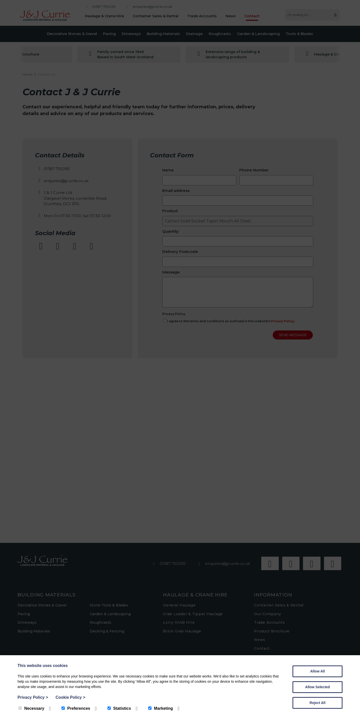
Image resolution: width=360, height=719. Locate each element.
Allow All (317, 671)
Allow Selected (317, 687)
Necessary (31, 708)
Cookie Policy (70, 697)
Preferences (76, 708)
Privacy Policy (33, 697)
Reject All (317, 703)
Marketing (160, 708)
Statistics (119, 708)
